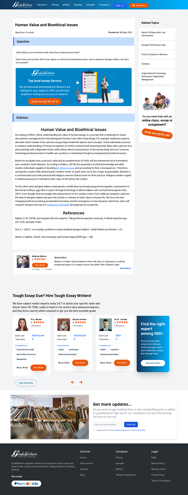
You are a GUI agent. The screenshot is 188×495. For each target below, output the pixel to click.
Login (120, 5)
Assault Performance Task (154, 45)
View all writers (26, 383)
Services (84, 469)
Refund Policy (158, 463)
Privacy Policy (157, 474)
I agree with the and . (121, 430)
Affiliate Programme (125, 474)
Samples (120, 463)
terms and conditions (119, 430)
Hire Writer (38, 363)
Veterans (146, 64)
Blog (82, 474)
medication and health (57, 204)
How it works (86, 463)
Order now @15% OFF (157, 133)
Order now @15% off (44, 101)
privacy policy (139, 430)
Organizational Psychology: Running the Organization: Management (154, 76)
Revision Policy (158, 469)
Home (83, 457)
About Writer (22, 363)
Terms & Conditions (161, 480)
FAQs (153, 457)
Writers (119, 469)
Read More (125, 268)
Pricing (119, 457)
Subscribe (131, 424)
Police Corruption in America (154, 54)
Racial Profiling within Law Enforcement (153, 34)
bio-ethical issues (65, 168)
